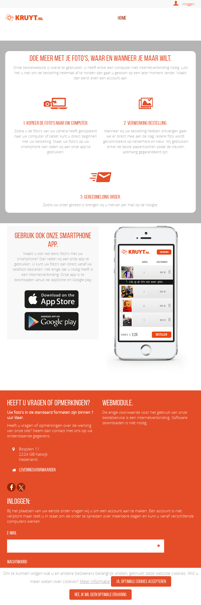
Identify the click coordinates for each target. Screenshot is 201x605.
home (122, 18)
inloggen (188, 4)
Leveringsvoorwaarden (33, 469)
